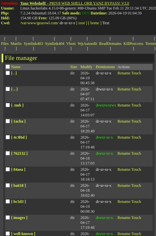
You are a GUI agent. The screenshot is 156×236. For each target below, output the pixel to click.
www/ (32, 23)
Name (16, 67)
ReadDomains (110, 43)
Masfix (16, 43)
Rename (124, 73)
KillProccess (133, 43)
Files (5, 43)
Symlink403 (33, 43)
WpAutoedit (87, 43)
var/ (24, 23)
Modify (86, 67)
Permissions (105, 67)
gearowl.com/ (48, 23)
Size (73, 67)
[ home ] (94, 23)
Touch (136, 73)
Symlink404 (54, 43)
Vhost (71, 43)
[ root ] (81, 23)
